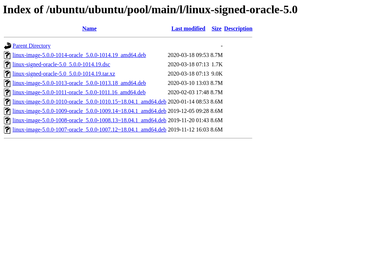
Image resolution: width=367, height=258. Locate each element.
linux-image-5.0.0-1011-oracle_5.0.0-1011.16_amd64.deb (79, 92)
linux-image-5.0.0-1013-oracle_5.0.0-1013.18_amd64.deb (79, 83)
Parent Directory (32, 46)
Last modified (188, 28)
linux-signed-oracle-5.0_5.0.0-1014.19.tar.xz (64, 74)
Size (216, 28)
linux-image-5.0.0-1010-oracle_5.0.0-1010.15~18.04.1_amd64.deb (89, 102)
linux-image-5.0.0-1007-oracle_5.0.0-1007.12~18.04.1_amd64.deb (89, 129)
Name (89, 28)
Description (238, 28)
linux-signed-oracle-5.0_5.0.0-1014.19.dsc (61, 64)
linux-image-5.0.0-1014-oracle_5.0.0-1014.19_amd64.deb (79, 55)
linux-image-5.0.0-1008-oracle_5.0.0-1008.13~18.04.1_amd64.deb (89, 120)
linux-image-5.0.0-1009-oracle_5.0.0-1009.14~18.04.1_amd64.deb (89, 111)
